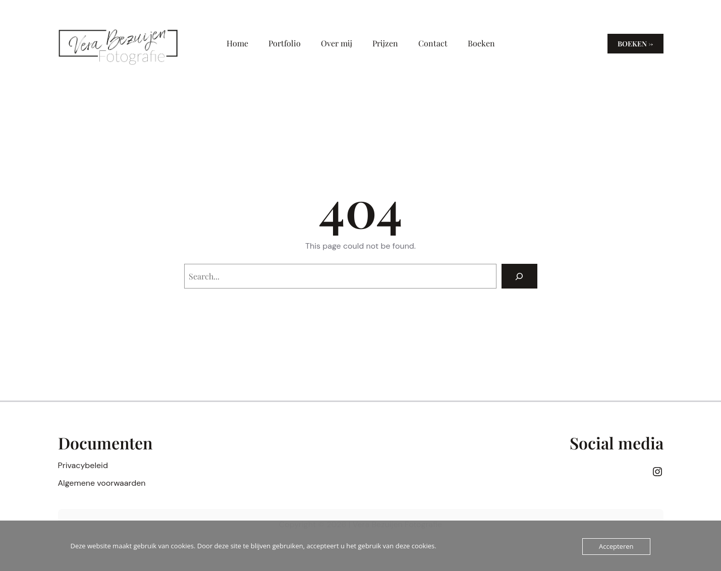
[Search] (519, 276)
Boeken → (635, 43)
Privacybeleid (83, 465)
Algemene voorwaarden (102, 483)
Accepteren (616, 546)
